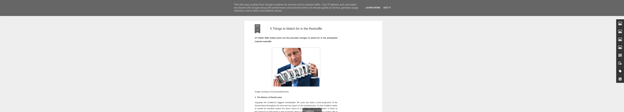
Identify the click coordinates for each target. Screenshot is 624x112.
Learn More (373, 7)
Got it (387, 7)
